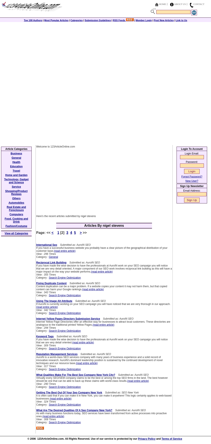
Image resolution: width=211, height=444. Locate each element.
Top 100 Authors (33, 20)
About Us (180, 4)
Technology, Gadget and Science (16, 181)
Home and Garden (16, 175)
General (53, 256)
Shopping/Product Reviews (16, 193)
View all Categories (16, 233)
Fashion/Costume (16, 226)
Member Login (144, 20)
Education (16, 166)
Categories (76, 20)
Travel (16, 170)
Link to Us (181, 20)
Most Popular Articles (56, 20)
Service (16, 186)
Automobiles (16, 202)
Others (16, 198)
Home (162, 4)
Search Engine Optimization (65, 277)
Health (16, 162)
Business (16, 153)
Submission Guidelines (98, 20)
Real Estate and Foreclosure (16, 209)
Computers (16, 214)
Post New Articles (164, 20)
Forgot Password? (191, 176)
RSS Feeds (123, 20)
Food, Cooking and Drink (16, 220)
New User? (191, 180)
